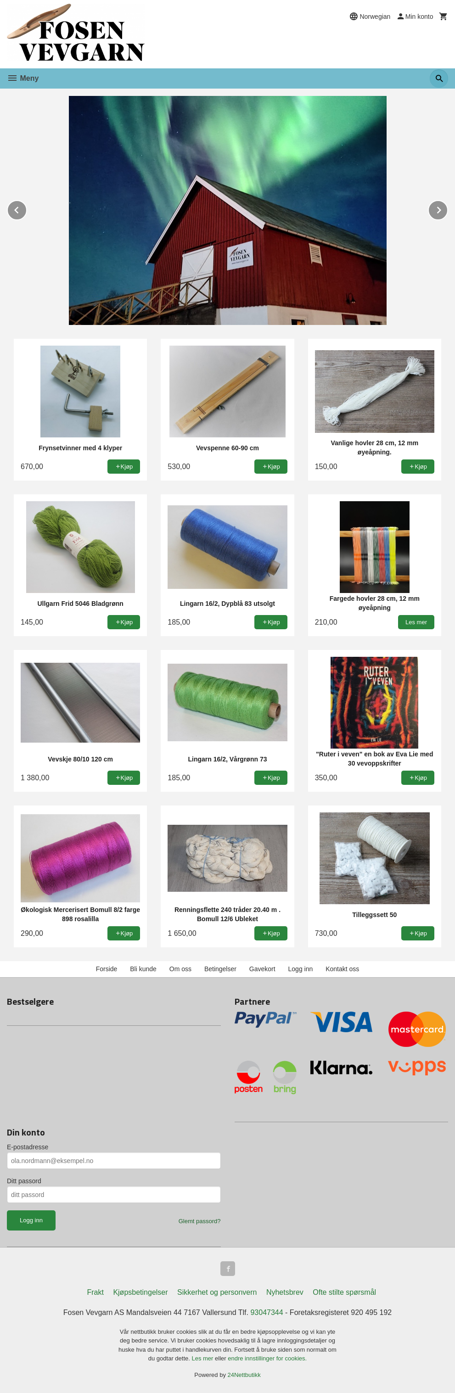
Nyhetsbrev (284, 1292)
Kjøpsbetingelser (140, 1292)
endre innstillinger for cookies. (267, 1358)
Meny (23, 78)
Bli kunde (143, 969)
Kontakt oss (342, 969)
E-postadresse (27, 1147)
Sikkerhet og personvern (217, 1292)
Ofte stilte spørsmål (344, 1292)
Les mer (203, 1358)
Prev (26, 208)
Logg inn (300, 969)
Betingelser (220, 969)
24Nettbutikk (244, 1374)
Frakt (95, 1292)
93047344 (266, 1312)
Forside (107, 969)
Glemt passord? (200, 1221)
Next (447, 208)
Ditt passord (24, 1181)
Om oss (180, 969)
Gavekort (262, 969)
